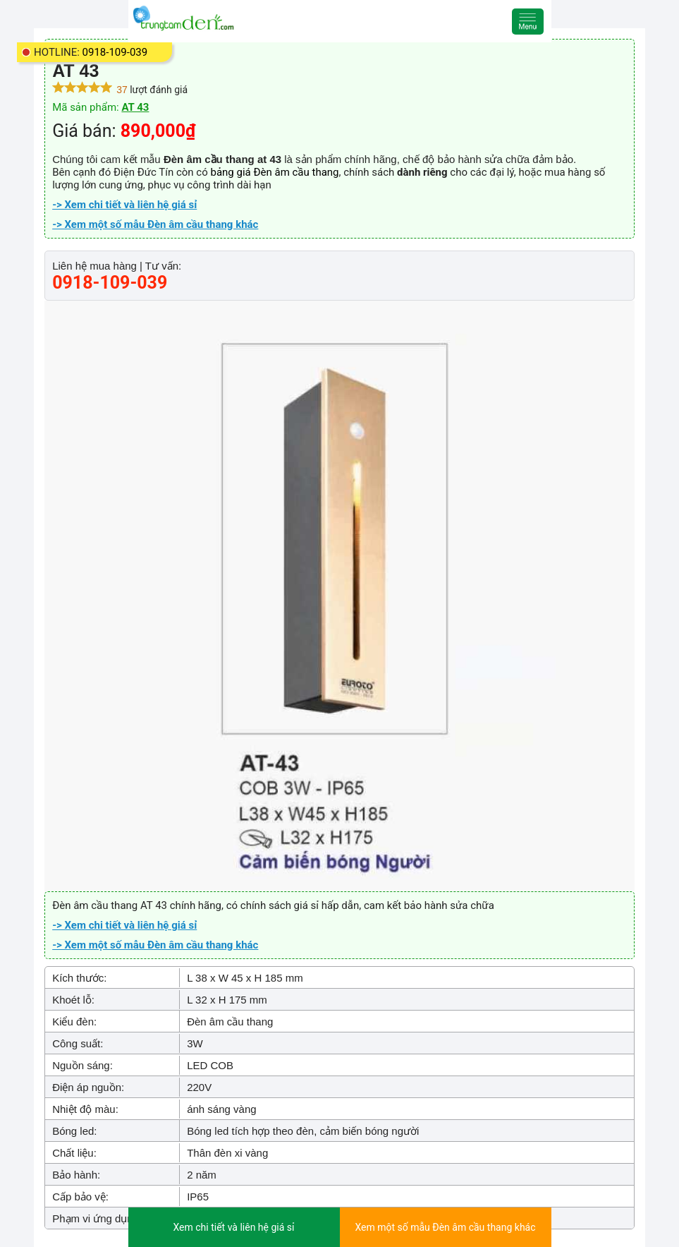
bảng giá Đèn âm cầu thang (274, 172)
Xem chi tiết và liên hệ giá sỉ (233, 1227)
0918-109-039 (115, 52)
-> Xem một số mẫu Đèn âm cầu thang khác (155, 224)
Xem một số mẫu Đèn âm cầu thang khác (445, 1227)
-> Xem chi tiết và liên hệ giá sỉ (124, 204)
